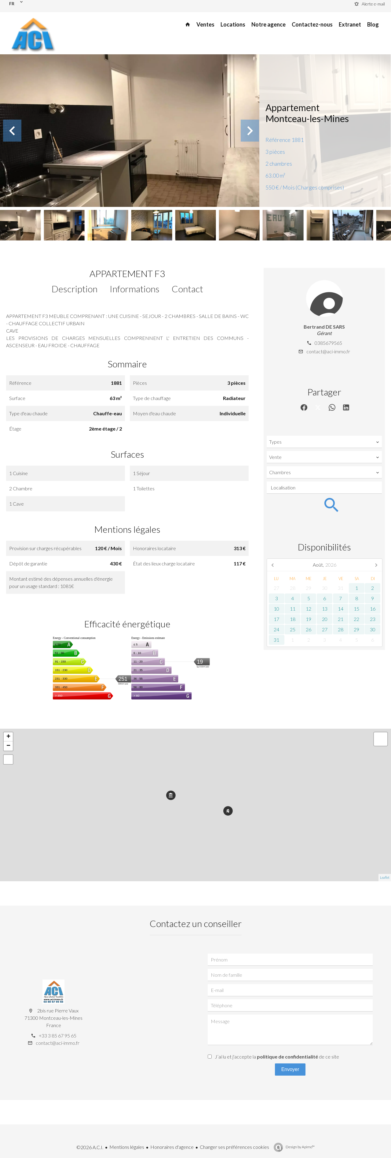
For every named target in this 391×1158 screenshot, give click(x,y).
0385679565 (328, 343)
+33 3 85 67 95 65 (57, 1035)
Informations (134, 288)
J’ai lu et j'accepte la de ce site (277, 1056)
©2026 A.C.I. (89, 1147)
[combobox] (324, 442)
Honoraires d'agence (172, 1147)
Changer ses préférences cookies (234, 1147)
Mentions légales (126, 1147)
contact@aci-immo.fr (328, 351)
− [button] (8, 746)
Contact (187, 288)
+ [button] (8, 736)
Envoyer (290, 1069)
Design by (300, 1147)
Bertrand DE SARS (324, 327)
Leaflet (384, 877)
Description (74, 288)
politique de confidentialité (287, 1056)
